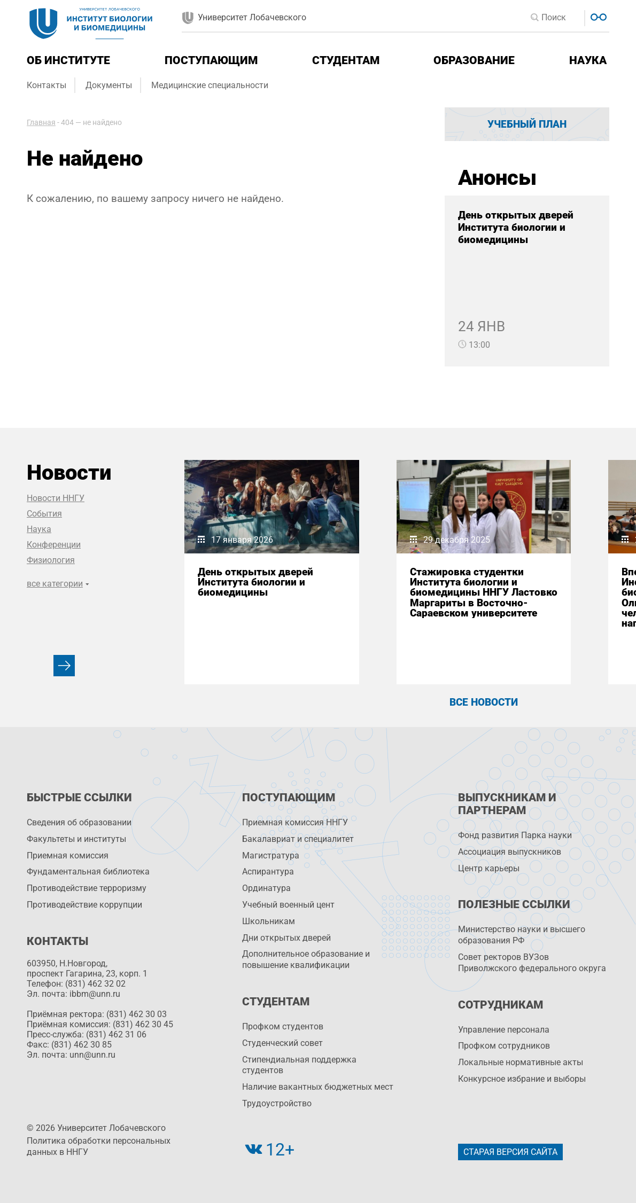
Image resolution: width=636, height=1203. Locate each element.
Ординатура (266, 888)
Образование (474, 60)
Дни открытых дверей (286, 938)
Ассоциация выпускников (509, 852)
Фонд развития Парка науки (515, 835)
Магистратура (270, 855)
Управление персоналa (503, 1030)
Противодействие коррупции (84, 905)
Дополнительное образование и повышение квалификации (306, 959)
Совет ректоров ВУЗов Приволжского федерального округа (532, 962)
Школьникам (268, 921)
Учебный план (527, 124)
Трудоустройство (277, 1103)
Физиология (51, 560)
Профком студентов (282, 1026)
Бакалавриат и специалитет (298, 839)
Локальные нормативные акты (520, 1062)
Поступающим (211, 60)
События (44, 514)
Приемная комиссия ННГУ (295, 822)
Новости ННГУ (55, 498)
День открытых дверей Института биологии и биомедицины (515, 227)
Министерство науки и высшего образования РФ (521, 935)
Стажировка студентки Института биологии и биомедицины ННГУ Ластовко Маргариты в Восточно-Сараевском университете (483, 592)
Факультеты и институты (76, 839)
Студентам (345, 60)
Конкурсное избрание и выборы (522, 1079)
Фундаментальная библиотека (88, 871)
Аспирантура (268, 871)
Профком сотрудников (504, 1046)
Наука (588, 60)
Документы (109, 85)
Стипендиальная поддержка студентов (299, 1065)
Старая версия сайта (510, 1152)
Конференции (54, 545)
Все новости (483, 702)
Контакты (46, 85)
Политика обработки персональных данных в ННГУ (98, 1146)
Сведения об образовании (79, 822)
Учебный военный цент (288, 905)
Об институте (68, 60)
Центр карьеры (488, 868)
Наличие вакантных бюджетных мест (317, 1087)
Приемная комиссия (67, 855)
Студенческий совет (282, 1043)
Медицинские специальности (209, 85)
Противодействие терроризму (86, 888)
